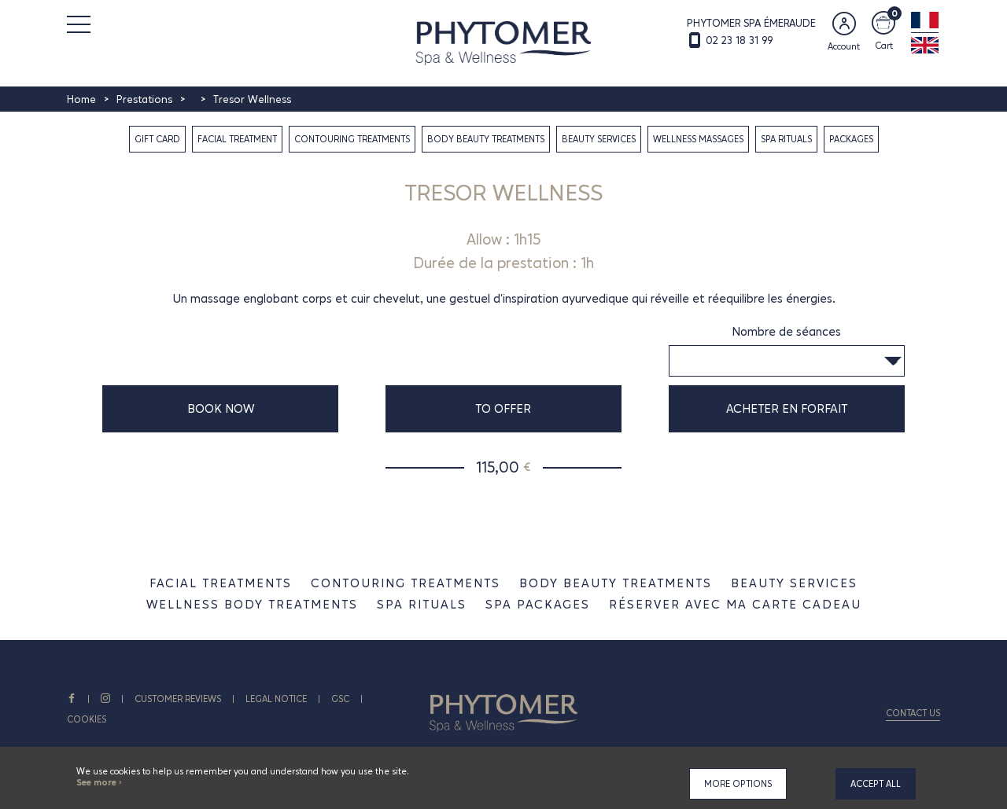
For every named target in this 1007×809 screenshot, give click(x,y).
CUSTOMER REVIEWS (178, 698)
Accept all (875, 783)
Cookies (86, 719)
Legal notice (276, 698)
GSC (340, 698)
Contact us (913, 713)
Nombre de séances (786, 331)
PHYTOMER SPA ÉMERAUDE (751, 22)
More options (738, 783)
